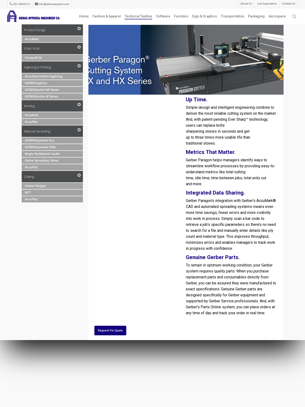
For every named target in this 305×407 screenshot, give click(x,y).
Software (163, 16)
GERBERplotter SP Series (41, 96)
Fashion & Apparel (106, 16)
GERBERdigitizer (36, 83)
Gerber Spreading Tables (42, 160)
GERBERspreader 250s (40, 147)
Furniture (181, 16)
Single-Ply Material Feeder (42, 154)
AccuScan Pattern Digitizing (43, 76)
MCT (28, 192)
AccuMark (32, 39)
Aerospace (277, 16)
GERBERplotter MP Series (42, 90)
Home (84, 16)
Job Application (267, 3)
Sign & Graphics (204, 16)
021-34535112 (20, 4)
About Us (246, 3)
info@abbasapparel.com (52, 4)
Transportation (232, 16)
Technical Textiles (138, 16)
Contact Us (288, 3)
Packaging (256, 16)
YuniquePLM (33, 58)
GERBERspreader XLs (39, 140)
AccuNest (31, 115)
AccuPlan (31, 122)
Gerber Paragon (35, 186)
